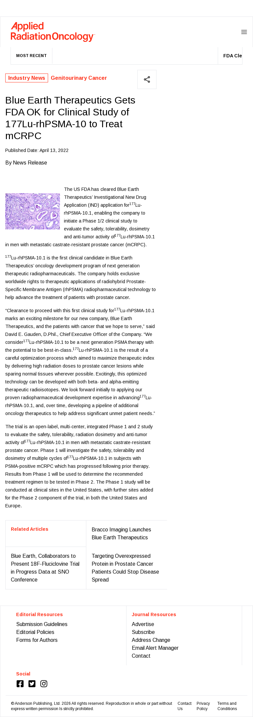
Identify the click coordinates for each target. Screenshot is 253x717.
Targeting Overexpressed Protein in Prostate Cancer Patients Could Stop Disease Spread (125, 568)
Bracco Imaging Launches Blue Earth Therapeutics (121, 533)
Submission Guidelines (42, 624)
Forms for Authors (37, 640)
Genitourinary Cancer (79, 78)
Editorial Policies (35, 632)
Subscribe (143, 632)
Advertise (143, 624)
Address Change (151, 640)
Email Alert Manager (155, 648)
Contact (141, 656)
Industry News (26, 78)
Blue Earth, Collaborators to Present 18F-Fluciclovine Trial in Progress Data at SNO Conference (45, 568)
